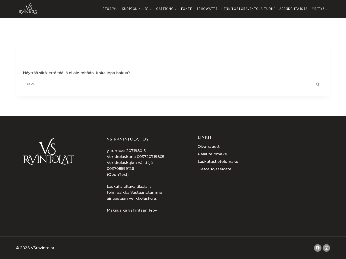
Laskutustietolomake (218, 161)
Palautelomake (212, 154)
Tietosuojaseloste (214, 169)
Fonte (186, 9)
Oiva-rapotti (209, 146)
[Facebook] (318, 248)
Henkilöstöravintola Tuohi (248, 9)
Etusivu (110, 9)
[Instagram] (326, 248)
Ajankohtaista (293, 9)
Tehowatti (207, 9)
